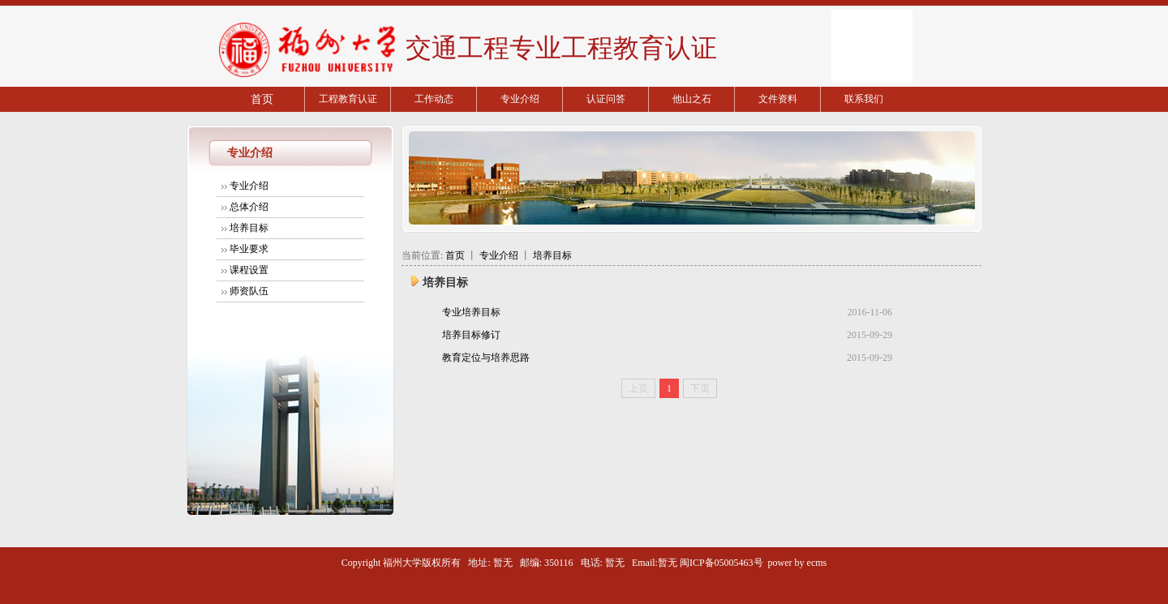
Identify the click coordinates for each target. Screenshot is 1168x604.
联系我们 (863, 99)
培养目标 (249, 227)
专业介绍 (519, 99)
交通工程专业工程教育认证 (558, 47)
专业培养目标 (471, 312)
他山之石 (691, 99)
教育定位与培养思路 (486, 357)
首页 (262, 99)
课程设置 (249, 270)
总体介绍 (249, 206)
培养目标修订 (471, 335)
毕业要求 (249, 249)
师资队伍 (249, 291)
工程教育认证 (348, 99)
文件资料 (777, 99)
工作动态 (433, 99)
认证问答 (605, 99)
